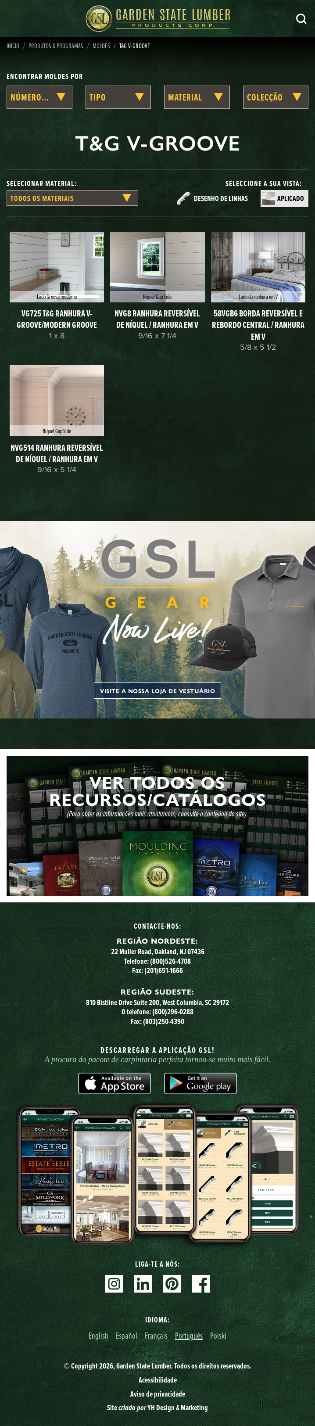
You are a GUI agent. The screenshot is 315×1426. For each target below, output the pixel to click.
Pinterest (172, 1284)
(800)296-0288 (172, 1011)
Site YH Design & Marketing (157, 1407)
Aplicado (290, 198)
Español (126, 1335)
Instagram (114, 1284)
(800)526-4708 (170, 961)
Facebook (201, 1284)
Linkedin (143, 1284)
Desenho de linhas (221, 198)
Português (189, 1335)
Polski (218, 1335)
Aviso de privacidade (157, 1394)
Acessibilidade (158, 1380)
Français (156, 1335)
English (98, 1335)
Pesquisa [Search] (301, 19)
